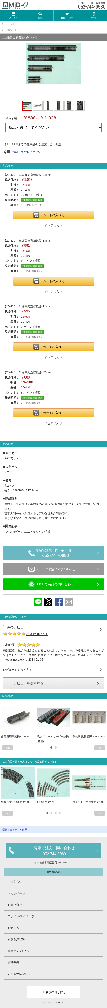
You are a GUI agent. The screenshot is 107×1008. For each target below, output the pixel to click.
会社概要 (13, 962)
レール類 (10, 24)
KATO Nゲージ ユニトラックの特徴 (27, 531)
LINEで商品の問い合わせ (51, 584)
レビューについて (19, 973)
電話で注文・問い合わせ (55, 553)
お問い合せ (15, 905)
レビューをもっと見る (17, 669)
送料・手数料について (26, 152)
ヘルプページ (16, 893)
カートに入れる (54, 215)
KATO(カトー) (12, 30)
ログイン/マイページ (21, 916)
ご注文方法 (15, 882)
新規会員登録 (16, 939)
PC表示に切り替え (53, 992)
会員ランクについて (21, 951)
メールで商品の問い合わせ (51, 569)
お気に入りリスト (19, 928)
